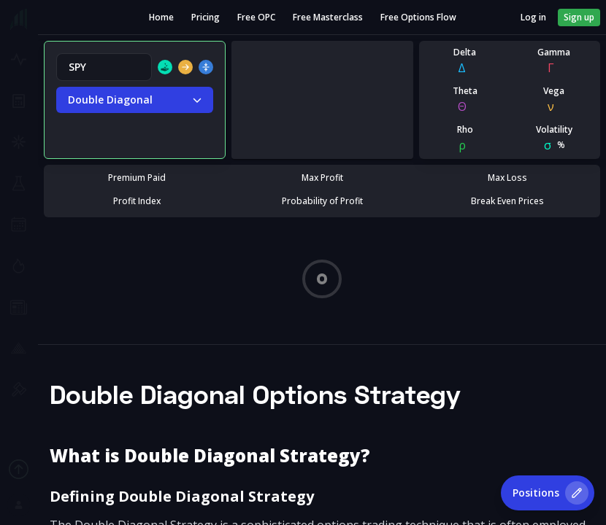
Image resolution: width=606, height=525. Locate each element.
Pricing (205, 17)
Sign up (579, 17)
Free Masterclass (328, 17)
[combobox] (104, 67)
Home (161, 17)
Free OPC (256, 17)
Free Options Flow (418, 17)
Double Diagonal (135, 100)
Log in (533, 17)
